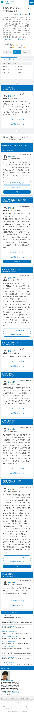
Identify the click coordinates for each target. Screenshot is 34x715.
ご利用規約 (21, 706)
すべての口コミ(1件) (17, 119)
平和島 (6, 69)
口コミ (17, 52)
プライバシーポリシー (13, 706)
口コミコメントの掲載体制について (16, 39)
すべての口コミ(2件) (17, 361)
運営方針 (28, 706)
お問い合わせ (17, 708)
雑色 (20, 69)
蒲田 (20, 66)
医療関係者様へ (9, 708)
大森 (5, 66)
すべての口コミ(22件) (17, 252)
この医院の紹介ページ (17, 124)
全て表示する (17, 75)
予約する (17, 192)
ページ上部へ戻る (17, 702)
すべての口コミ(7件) (17, 408)
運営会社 (5, 706)
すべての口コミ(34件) (17, 183)
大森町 (21, 73)
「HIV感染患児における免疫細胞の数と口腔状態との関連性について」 (10, 693)
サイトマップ (25, 708)
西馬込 (6, 73)
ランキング (27, 52)
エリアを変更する (9, 59)
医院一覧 (8, 52)
